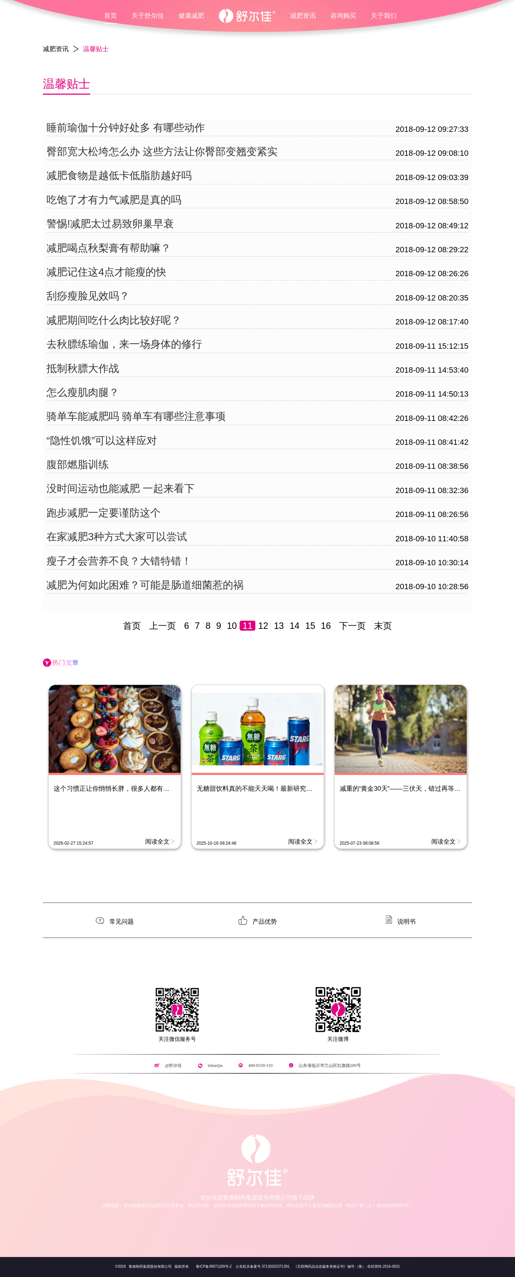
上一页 (162, 626)
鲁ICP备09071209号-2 (214, 1266)
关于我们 (384, 15)
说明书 (406, 921)
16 (326, 626)
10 (232, 626)
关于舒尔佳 (148, 15)
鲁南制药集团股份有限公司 (150, 1266)
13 (279, 626)
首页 (110, 15)
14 (295, 626)
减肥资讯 (303, 15)
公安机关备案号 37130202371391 (263, 1266)
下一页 (352, 626)
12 (263, 626)
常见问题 (121, 921)
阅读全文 (157, 841)
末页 (383, 626)
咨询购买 (343, 15)
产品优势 (264, 921)
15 (310, 626)
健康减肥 (191, 15)
